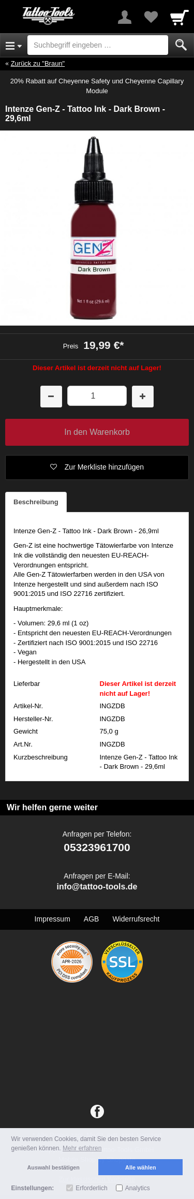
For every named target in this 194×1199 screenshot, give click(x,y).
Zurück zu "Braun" (38, 63)
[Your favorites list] (150, 17)
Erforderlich (91, 1188)
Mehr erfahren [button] (82, 1148)
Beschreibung (35, 502)
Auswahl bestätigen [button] (53, 1167)
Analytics (137, 1188)
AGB (91, 919)
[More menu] (125, 17)
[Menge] (97, 396)
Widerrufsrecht (135, 919)
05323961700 (97, 847)
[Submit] (181, 45)
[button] (97, 467)
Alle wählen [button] (140, 1167)
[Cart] (179, 17)
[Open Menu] (14, 45)
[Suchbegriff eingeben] (97, 45)
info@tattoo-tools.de (96, 886)
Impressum (52, 919)
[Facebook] (97, 1112)
